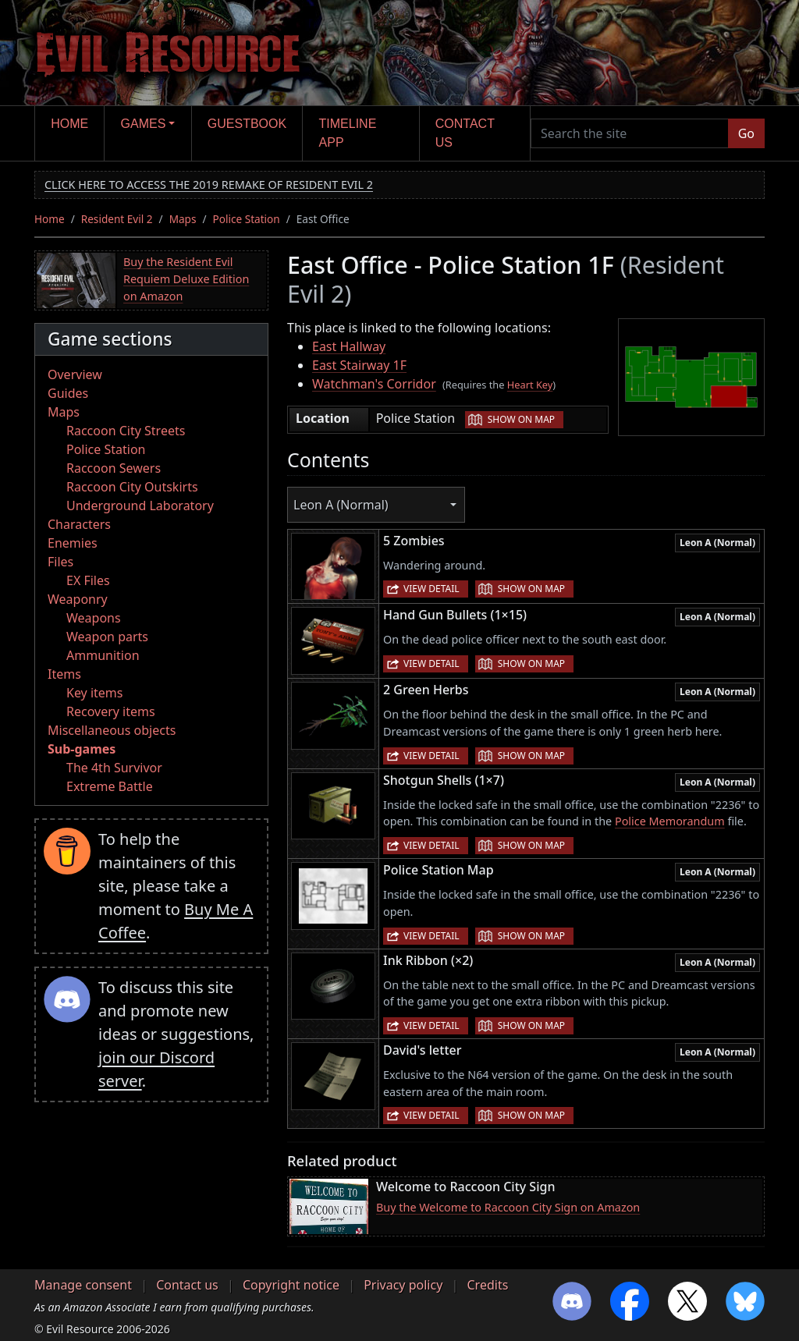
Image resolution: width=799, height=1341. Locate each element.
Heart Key (530, 385)
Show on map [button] (521, 419)
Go (746, 133)
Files (60, 561)
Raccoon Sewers (113, 468)
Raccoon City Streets (125, 430)
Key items (94, 692)
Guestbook (247, 123)
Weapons (93, 617)
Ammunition (103, 655)
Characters (79, 524)
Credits (487, 1284)
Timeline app (348, 133)
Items (64, 674)
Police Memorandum (670, 821)
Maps (183, 218)
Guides (68, 393)
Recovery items (110, 711)
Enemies (73, 543)
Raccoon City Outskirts (132, 486)
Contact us (465, 133)
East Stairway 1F (359, 365)
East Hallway (348, 346)
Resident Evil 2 (117, 218)
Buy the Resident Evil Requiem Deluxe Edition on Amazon (186, 278)
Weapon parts (107, 636)
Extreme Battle (109, 786)
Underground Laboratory (140, 505)
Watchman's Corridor (374, 383)
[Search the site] (630, 133)
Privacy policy (403, 1284)
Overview (75, 374)
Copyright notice (291, 1284)
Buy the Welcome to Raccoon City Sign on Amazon (508, 1207)
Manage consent (83, 1284)
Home (69, 123)
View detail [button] (431, 588)
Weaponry (78, 599)
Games (143, 123)
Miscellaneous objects (112, 730)
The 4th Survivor (114, 767)
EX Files (88, 580)
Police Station (246, 218)
